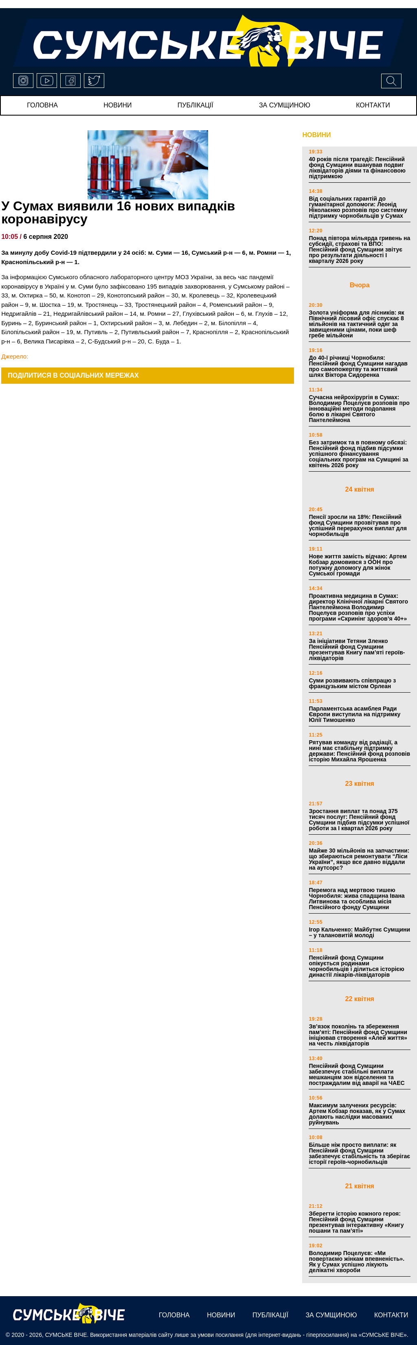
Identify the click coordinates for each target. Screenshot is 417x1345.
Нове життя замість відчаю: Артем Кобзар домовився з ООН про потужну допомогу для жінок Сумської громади (357, 565)
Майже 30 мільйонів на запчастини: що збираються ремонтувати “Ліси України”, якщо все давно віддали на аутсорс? (359, 859)
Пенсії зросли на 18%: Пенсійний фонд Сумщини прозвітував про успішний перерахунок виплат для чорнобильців (357, 525)
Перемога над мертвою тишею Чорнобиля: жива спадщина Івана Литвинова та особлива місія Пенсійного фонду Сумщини (356, 898)
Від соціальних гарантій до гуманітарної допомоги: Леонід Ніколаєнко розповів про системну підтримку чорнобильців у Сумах (358, 207)
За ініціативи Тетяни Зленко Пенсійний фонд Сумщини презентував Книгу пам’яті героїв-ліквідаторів (357, 649)
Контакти (373, 105)
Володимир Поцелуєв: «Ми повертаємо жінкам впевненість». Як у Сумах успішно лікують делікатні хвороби (356, 1261)
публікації (195, 105)
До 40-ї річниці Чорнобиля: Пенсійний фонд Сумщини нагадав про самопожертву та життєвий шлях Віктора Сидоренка (358, 366)
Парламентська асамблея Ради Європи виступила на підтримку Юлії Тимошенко (354, 714)
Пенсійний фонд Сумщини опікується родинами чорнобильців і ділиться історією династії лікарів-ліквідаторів (356, 966)
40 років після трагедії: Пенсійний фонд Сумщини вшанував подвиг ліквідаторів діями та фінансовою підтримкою (357, 167)
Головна (42, 105)
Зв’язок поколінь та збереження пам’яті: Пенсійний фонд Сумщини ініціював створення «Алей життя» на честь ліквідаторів (358, 1035)
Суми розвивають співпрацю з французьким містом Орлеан (352, 683)
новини (117, 105)
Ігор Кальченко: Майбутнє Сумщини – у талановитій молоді (359, 932)
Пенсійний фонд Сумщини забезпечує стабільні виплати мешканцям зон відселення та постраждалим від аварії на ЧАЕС (356, 1074)
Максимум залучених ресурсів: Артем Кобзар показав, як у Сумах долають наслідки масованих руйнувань (357, 1114)
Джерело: (14, 356)
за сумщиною (284, 105)
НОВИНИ (316, 134)
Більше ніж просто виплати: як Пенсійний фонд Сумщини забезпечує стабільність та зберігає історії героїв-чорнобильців (359, 1153)
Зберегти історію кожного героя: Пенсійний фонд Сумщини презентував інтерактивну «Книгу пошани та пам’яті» (356, 1222)
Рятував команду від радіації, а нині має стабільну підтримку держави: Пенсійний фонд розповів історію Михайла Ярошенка (359, 751)
